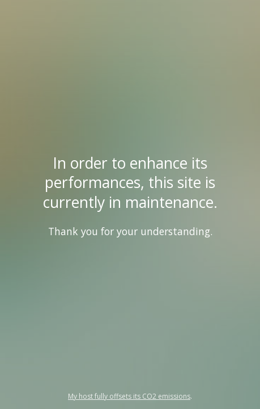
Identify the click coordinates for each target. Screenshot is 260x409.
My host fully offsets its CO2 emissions (129, 396)
